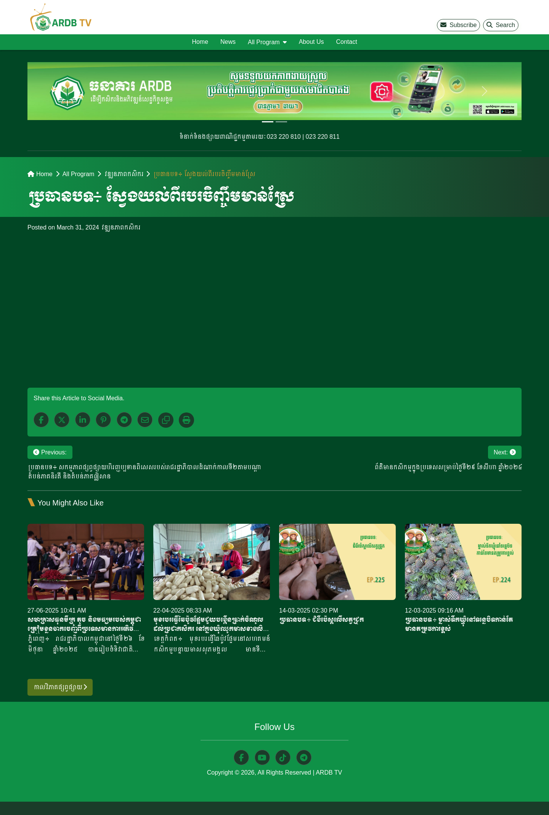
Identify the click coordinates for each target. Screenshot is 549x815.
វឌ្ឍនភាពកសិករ (123, 174)
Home (200, 42)
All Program (79, 174)
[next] (485, 91)
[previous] (64, 91)
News (228, 42)
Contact (346, 42)
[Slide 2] (281, 121)
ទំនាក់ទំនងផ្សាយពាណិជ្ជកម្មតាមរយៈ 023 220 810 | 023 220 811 (261, 136)
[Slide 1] (267, 121)
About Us (311, 42)
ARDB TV (329, 772)
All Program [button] (264, 42)
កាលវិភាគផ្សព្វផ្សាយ (60, 687)
